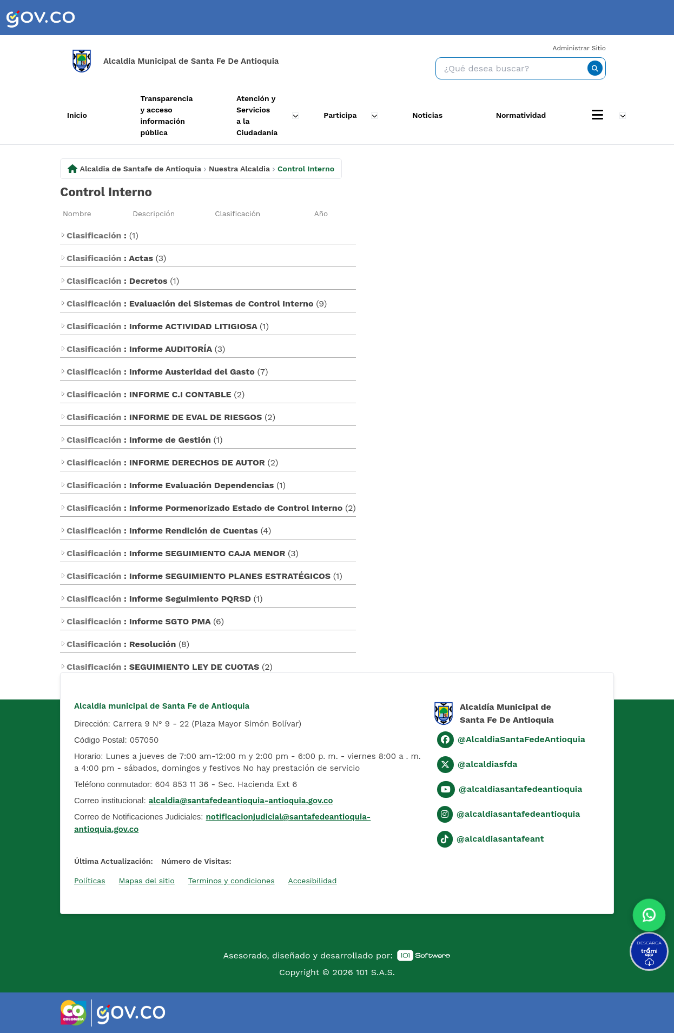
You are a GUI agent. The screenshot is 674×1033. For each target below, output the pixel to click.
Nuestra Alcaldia (239, 168)
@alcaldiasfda (487, 764)
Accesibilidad (312, 880)
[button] (649, 913)
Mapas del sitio (147, 880)
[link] (40, 17)
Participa (342, 115)
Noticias (434, 115)
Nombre (77, 213)
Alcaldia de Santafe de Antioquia (140, 168)
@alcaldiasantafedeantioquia (521, 789)
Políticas (89, 880)
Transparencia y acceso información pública (161, 115)
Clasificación (237, 213)
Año (321, 213)
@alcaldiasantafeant (500, 839)
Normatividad (533, 115)
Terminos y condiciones (231, 880)
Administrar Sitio (579, 48)
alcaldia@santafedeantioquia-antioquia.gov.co (241, 800)
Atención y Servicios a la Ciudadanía (256, 115)
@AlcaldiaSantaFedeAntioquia (521, 739)
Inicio (65, 115)
